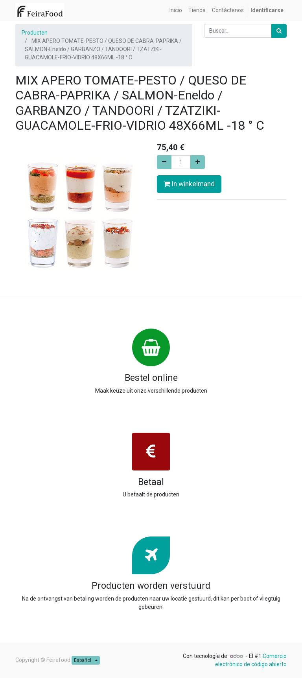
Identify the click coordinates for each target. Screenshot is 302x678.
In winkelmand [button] (189, 184)
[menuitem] (175, 10)
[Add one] (197, 162)
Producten (35, 32)
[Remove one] (164, 162)
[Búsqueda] (279, 31)
